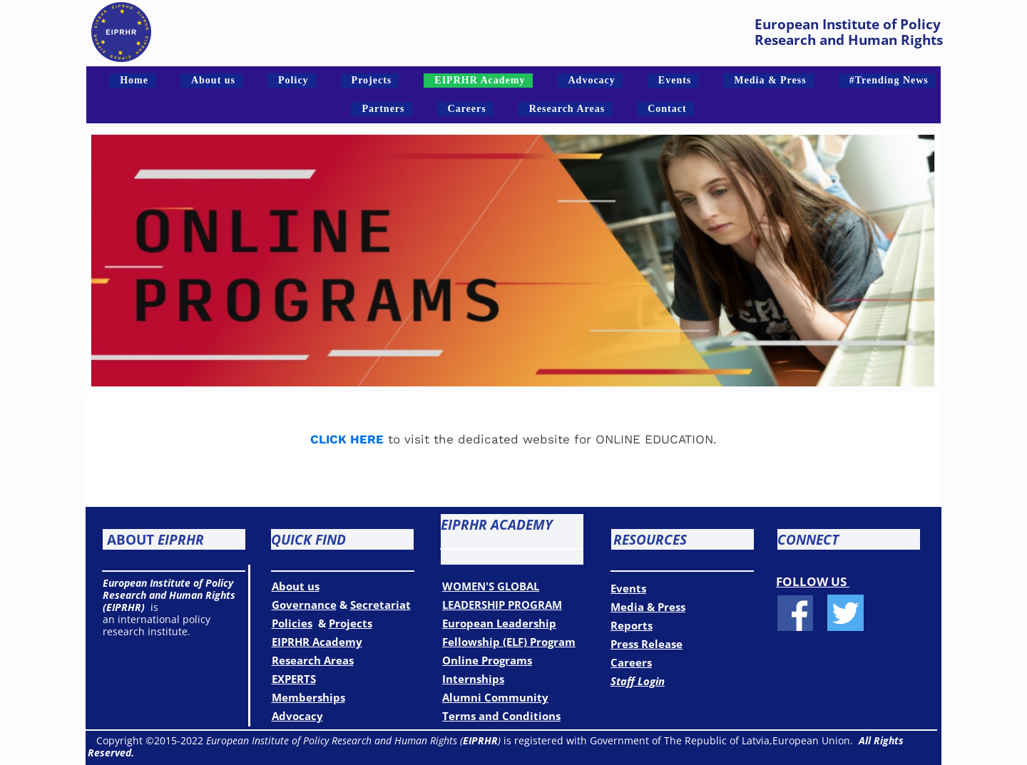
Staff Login (637, 681)
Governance (304, 604)
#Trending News (889, 80)
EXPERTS (294, 679)
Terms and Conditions (501, 716)
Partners (383, 108)
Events (674, 80)
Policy (293, 80)
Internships (473, 679)
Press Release (646, 644)
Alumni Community (495, 697)
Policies (292, 623)
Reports (631, 625)
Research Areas (567, 108)
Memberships (308, 697)
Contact (667, 108)
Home (134, 80)
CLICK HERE (347, 439)
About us (213, 80)
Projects (372, 80)
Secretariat (380, 604)
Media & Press (770, 80)
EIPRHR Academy (479, 80)
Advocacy (591, 80)
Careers (467, 108)
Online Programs (487, 660)
